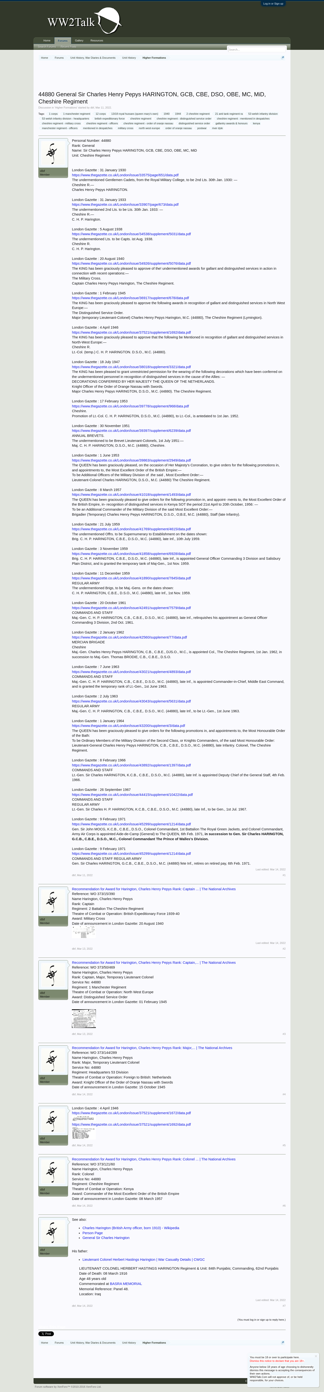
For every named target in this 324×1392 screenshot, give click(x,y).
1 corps (53, 114)
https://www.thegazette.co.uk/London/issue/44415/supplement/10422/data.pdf (132, 795)
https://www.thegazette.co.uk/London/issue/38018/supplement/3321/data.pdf (131, 367)
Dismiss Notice (316, 1356)
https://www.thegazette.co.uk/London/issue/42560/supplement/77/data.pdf (129, 637)
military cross (124, 128)
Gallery (79, 40)
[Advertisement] (162, 76)
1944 (177, 114)
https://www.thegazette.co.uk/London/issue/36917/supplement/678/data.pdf (130, 298)
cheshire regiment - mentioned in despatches (242, 118)
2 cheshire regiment (197, 114)
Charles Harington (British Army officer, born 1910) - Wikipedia (130, 1228)
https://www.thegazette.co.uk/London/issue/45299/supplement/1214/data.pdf (131, 824)
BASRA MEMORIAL (126, 1284)
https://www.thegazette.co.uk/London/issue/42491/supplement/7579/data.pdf (131, 608)
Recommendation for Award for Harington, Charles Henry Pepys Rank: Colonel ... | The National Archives (154, 1159)
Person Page (92, 1233)
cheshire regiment (140, 118)
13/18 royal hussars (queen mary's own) (134, 114)
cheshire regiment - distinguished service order (183, 118)
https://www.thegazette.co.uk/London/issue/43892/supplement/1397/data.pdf (131, 765)
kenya (256, 123)
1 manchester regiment (76, 114)
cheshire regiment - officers (101, 123)
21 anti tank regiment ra (228, 114)
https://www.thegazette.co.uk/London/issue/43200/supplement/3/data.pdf (128, 726)
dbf (92, 107)
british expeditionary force (109, 118)
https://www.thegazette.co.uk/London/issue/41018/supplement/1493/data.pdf (131, 494)
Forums (63, 40)
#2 (284, 948)
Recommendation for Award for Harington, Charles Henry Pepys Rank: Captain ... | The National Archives (154, 889)
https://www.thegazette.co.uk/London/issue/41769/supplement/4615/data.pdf (131, 529)
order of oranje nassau (178, 128)
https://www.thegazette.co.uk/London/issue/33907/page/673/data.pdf (125, 204)
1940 (165, 114)
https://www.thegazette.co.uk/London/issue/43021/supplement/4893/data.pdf (131, 672)
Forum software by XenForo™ (68, 1386)
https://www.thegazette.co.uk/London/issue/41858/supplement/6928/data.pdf (131, 554)
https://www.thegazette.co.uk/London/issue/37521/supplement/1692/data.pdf (131, 332)
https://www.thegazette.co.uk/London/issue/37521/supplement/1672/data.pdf (131, 1113)
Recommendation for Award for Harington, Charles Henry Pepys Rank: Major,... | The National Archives (152, 1048)
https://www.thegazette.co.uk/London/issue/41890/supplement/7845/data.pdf (131, 578)
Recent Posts (68, 46)
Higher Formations (66, 107)
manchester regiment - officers (58, 128)
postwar (201, 128)
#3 (284, 1034)
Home (46, 40)
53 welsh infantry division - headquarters (64, 118)
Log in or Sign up (273, 3)
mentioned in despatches (97, 128)
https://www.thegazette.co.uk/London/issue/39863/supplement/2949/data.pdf (131, 460)
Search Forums (47, 46)
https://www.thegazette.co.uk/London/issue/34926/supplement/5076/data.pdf (131, 263)
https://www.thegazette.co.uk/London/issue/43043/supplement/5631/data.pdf (131, 701)
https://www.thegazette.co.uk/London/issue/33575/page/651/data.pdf (125, 175)
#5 (284, 1145)
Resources (97, 40)
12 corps (100, 114)
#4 (284, 1094)
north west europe (148, 128)
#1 (284, 875)
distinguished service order (193, 123)
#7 (284, 1305)
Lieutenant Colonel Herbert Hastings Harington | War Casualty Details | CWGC (143, 1259)
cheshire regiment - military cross (60, 123)
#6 (284, 1205)
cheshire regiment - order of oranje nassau (147, 123)
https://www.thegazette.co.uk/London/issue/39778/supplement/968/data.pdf (130, 406)
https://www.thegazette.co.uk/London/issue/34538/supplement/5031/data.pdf (131, 234)
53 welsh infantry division (262, 114)
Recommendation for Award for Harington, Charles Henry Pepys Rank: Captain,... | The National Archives (154, 962)
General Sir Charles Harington (105, 1238)
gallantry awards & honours (230, 123)
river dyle (217, 128)
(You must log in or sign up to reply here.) (261, 1319)
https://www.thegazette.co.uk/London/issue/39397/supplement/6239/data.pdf (131, 431)
